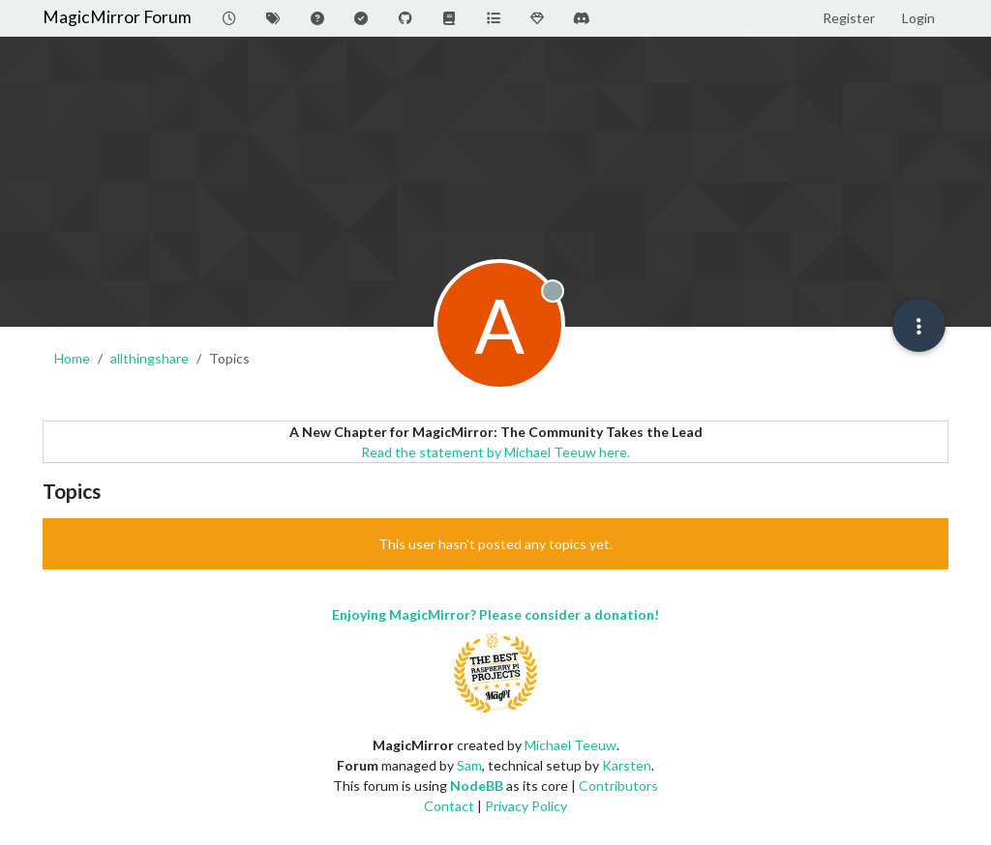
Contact (449, 806)
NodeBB (476, 785)
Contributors (618, 785)
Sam (469, 765)
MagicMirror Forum (117, 17)
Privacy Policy (526, 806)
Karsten (626, 765)
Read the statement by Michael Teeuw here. (495, 452)
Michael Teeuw (570, 745)
